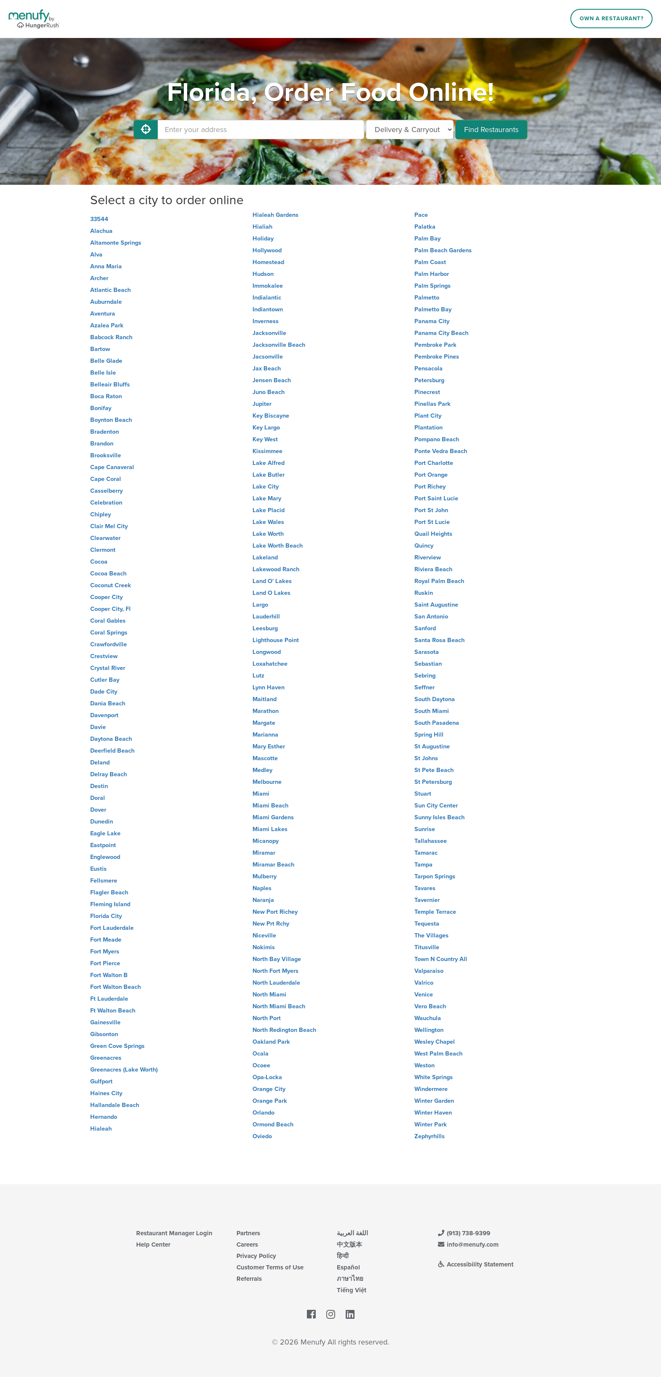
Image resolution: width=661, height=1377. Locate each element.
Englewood (105, 857)
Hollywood (267, 250)
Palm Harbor (431, 274)
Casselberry (106, 490)
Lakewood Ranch (276, 569)
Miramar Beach (273, 864)
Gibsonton (104, 1034)
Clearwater (105, 538)
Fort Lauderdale (112, 928)
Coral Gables (108, 620)
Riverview (427, 557)
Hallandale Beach (114, 1105)
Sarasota (426, 652)
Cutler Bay (104, 679)
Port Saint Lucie (436, 498)
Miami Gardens (273, 817)
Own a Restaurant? (612, 18)
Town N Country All (440, 959)
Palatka (424, 226)
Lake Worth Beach (278, 545)
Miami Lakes (270, 829)
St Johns (426, 758)
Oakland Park (271, 1041)
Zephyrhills (429, 1136)
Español (348, 1267)
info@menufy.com (468, 1244)
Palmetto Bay (432, 309)
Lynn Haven (269, 687)
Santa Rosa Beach (439, 640)
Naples (262, 888)
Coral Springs (108, 632)
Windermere (431, 1089)
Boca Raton (106, 396)
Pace (421, 215)
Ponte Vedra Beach (440, 451)
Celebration (106, 502)
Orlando (263, 1112)
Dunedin (101, 821)
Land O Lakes (271, 593)
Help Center (153, 1244)
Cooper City (106, 597)
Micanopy (266, 841)
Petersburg (429, 380)
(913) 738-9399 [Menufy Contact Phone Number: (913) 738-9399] (463, 1233)
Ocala (261, 1053)
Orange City (269, 1089)
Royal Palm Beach (439, 581)
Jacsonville (268, 356)
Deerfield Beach (112, 750)
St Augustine (432, 746)
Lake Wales (268, 522)
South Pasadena (436, 722)
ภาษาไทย (350, 1278)
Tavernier (427, 900)
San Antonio (431, 616)
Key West (265, 439)
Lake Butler (269, 474)
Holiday (263, 238)
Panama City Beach (441, 333)
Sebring (424, 675)
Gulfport (101, 1081)
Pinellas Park (432, 404)
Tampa (423, 864)
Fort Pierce (105, 963)
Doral (97, 798)
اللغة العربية (352, 1233)
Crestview (104, 656)
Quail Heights (433, 533)
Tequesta (426, 923)
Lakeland (265, 557)
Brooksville (105, 455)
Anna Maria (106, 266)
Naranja (263, 900)
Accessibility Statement (475, 1264)
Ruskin (423, 593)
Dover (98, 809)
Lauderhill (266, 616)
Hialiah (262, 226)
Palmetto (426, 297)
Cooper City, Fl (110, 609)
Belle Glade (106, 360)
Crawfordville (108, 644)
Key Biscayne (271, 415)
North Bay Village (277, 959)
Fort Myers (104, 951)
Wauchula (427, 1018)
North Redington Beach (284, 1030)
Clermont (103, 550)
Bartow (100, 349)
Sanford (425, 628)
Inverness (266, 321)
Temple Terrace (435, 911)
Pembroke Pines (436, 356)
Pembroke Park (435, 344)
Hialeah (101, 1128)
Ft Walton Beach (112, 1010)
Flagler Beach (109, 892)
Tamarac (426, 852)
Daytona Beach (111, 738)
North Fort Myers (275, 971)
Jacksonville (269, 333)
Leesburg (265, 628)
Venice (423, 994)
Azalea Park (107, 325)
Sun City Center (436, 805)
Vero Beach (430, 1006)
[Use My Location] (146, 129)
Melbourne (267, 782)
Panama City (431, 321)
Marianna (265, 734)
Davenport (104, 715)
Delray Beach (108, 774)
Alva (96, 254)
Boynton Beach (111, 420)
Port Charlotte (433, 463)
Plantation (428, 427)
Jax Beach (267, 368)
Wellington (428, 1030)
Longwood (267, 652)
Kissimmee (267, 451)
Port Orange (431, 474)
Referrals (249, 1278)
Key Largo (266, 427)
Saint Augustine (436, 604)
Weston (424, 1065)
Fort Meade (105, 939)
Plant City (427, 415)
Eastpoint (103, 845)
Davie (98, 727)
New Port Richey (275, 911)
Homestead (268, 262)
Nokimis (264, 947)
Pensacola (428, 368)
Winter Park (430, 1124)
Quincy (423, 545)
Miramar (264, 852)
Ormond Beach (273, 1124)
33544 (99, 219)
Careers (247, 1244)
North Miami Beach (279, 1006)
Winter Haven (433, 1112)
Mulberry (265, 876)
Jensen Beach (272, 380)
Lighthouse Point (276, 640)
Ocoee (261, 1065)
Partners (248, 1233)
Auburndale (106, 301)
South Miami (431, 711)
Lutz (258, 675)
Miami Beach (270, 805)
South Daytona (434, 699)
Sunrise (424, 829)
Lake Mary (267, 498)
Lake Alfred (269, 463)
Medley (262, 770)
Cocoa (98, 561)
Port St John (431, 510)
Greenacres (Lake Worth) (124, 1069)
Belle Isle (103, 372)
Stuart (422, 793)
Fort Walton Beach (115, 987)
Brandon (101, 443)
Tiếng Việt (351, 1290)
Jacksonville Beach (279, 344)
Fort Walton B (109, 975)
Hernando (103, 1116)
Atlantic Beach (110, 290)
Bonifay (100, 408)
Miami (261, 793)
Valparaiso (428, 971)
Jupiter (262, 404)
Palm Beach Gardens (443, 250)
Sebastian (428, 663)
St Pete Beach (434, 770)
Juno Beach (269, 392)
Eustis (98, 868)
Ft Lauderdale (109, 998)
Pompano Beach (436, 439)
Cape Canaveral (112, 467)
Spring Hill (428, 734)
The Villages (431, 935)
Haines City (106, 1093)
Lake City (266, 486)
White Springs (433, 1077)
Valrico (423, 982)
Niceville (264, 935)
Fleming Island (110, 904)
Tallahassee (430, 841)
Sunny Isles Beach (439, 817)
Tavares (424, 888)
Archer (99, 278)
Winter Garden (434, 1100)
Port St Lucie (432, 522)
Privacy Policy (256, 1256)
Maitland (265, 699)
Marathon (266, 711)
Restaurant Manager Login (174, 1233)
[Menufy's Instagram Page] (330, 1314)
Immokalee (268, 285)
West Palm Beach (438, 1053)
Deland (100, 762)
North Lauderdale (276, 982)
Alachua (101, 231)
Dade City (103, 691)
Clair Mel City (109, 526)
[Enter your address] (261, 129)
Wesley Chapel (434, 1041)
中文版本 (349, 1244)
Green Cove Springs (117, 1046)
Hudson (263, 274)
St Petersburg (433, 782)
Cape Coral (105, 479)
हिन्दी (343, 1256)
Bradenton (104, 431)
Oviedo (262, 1136)
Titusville (426, 947)
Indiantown (268, 309)
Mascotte (265, 758)
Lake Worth (268, 533)
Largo (260, 604)
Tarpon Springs (434, 876)
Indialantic (267, 297)
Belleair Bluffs (110, 384)
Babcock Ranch (111, 337)
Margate (264, 722)
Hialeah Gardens (275, 215)
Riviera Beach (433, 569)
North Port (267, 1018)
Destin (99, 786)
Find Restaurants (491, 129)
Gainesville (105, 1022)
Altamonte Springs (115, 242)
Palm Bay (427, 238)
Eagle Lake (105, 833)
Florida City (106, 916)
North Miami (269, 994)
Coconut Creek (110, 585)
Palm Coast (430, 262)
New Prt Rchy (271, 923)
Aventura (102, 313)
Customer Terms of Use (270, 1267)
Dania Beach (107, 703)
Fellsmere (103, 880)
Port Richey (430, 486)
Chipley (100, 514)
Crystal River (107, 668)
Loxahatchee (270, 663)
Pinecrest (427, 392)
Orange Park (270, 1100)
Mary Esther (269, 746)
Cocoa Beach (108, 573)
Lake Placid (269, 510)
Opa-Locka (267, 1077)
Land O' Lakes (272, 581)
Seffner (424, 687)
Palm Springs (432, 285)
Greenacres (105, 1057)
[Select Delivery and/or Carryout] (410, 129)
